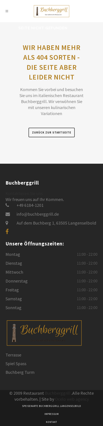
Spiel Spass (16, 363)
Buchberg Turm (20, 372)
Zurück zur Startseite (51, 132)
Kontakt (51, 422)
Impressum (51, 414)
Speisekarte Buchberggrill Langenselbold (51, 406)
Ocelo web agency (72, 399)
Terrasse (13, 354)
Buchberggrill (58, 393)
